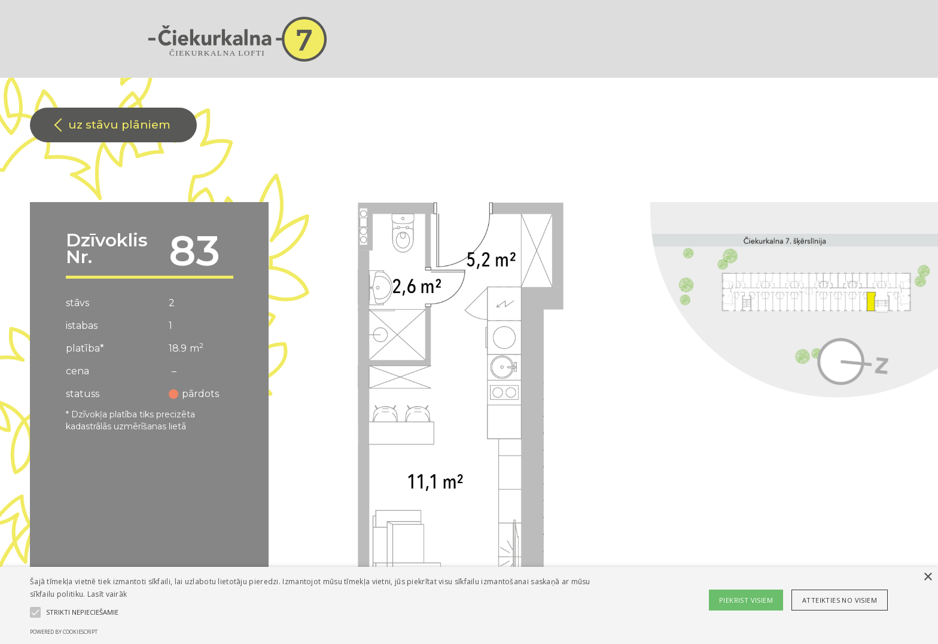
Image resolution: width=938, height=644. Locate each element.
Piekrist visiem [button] (746, 600)
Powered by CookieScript (64, 632)
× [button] (927, 577)
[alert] (469, 605)
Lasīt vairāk (107, 594)
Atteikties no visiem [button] (839, 600)
